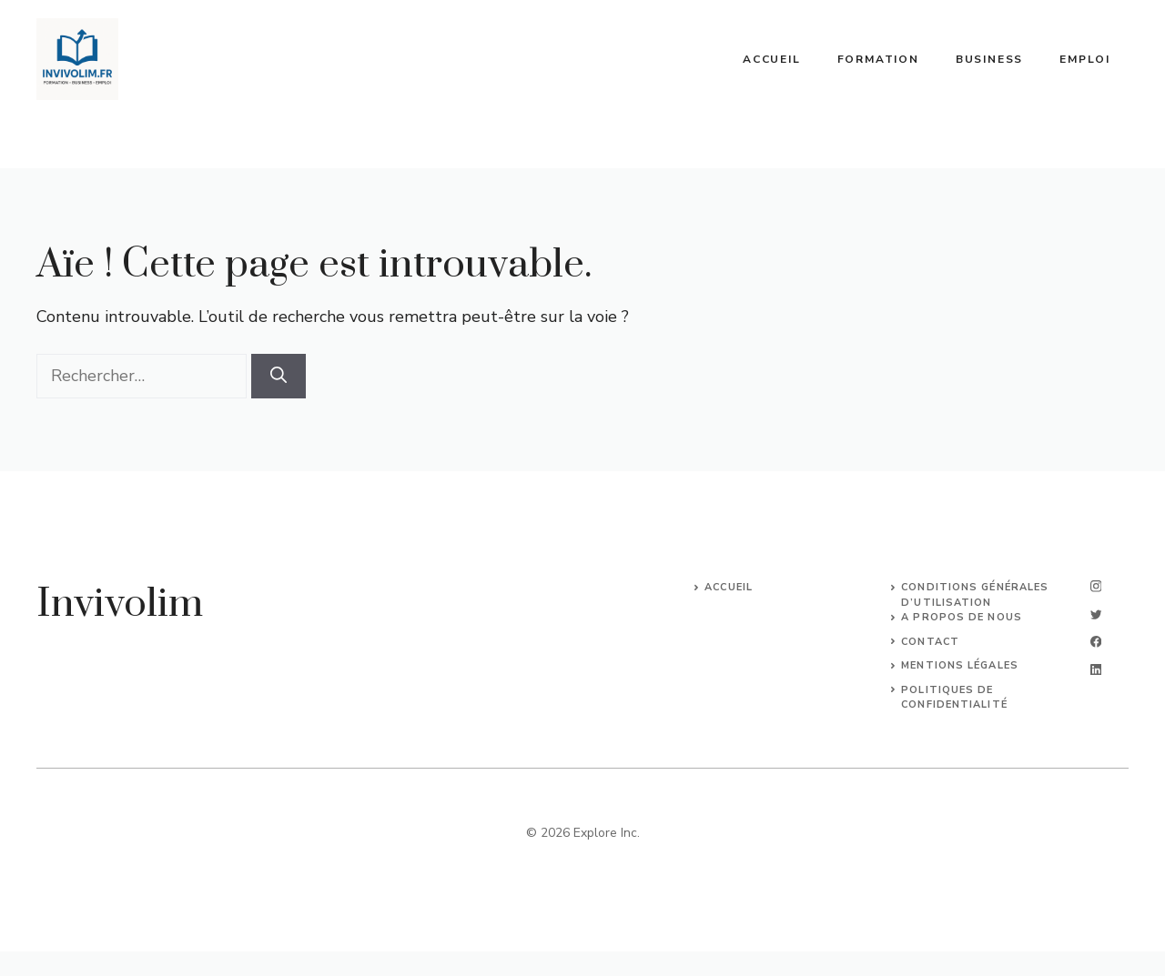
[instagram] (1096, 586)
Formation (878, 59)
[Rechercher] (278, 376)
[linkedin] (1096, 670)
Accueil (772, 59)
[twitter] (1096, 614)
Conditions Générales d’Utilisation (974, 594)
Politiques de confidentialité (954, 697)
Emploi (1084, 59)
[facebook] (1096, 642)
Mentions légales (959, 665)
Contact (930, 642)
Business (989, 59)
